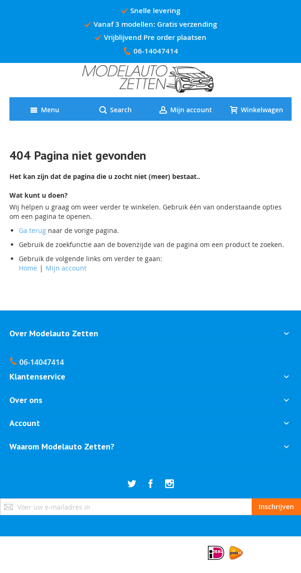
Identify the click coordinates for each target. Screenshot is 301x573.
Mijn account (66, 267)
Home (28, 267)
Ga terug (32, 230)
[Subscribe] (276, 506)
